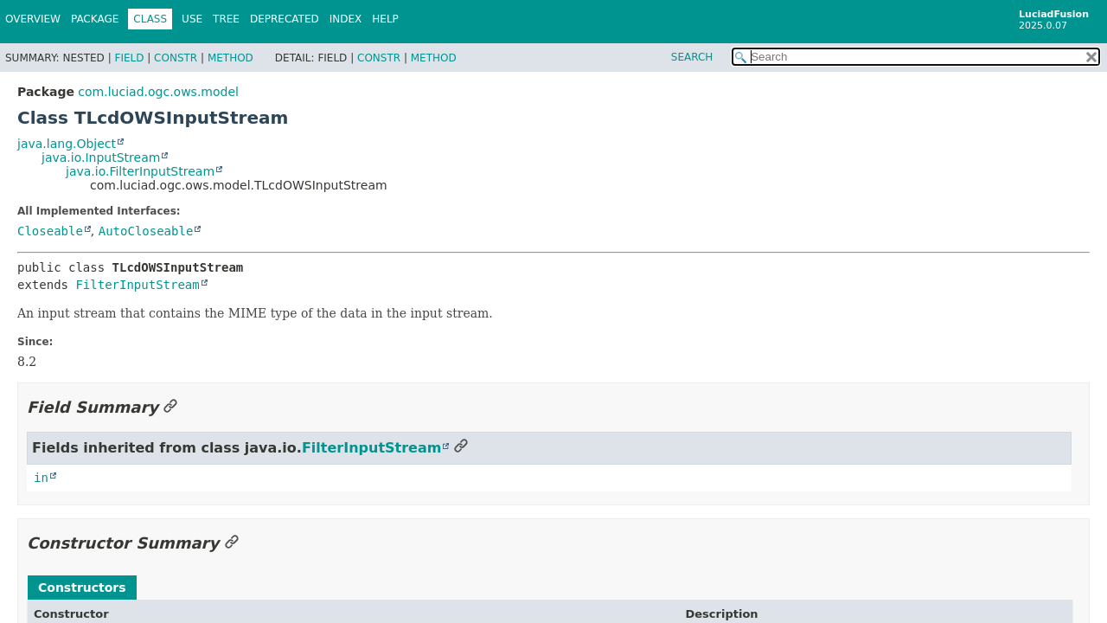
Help (385, 19)
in (41, 478)
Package (94, 19)
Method (230, 58)
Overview (33, 19)
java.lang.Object (66, 144)
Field (129, 58)
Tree (226, 19)
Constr (175, 58)
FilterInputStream (137, 285)
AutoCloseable (146, 231)
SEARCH (692, 57)
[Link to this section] (170, 407)
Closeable (50, 231)
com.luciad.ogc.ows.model (158, 92)
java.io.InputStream (101, 157)
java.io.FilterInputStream (140, 171)
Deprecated (284, 19)
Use (192, 19)
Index (346, 19)
